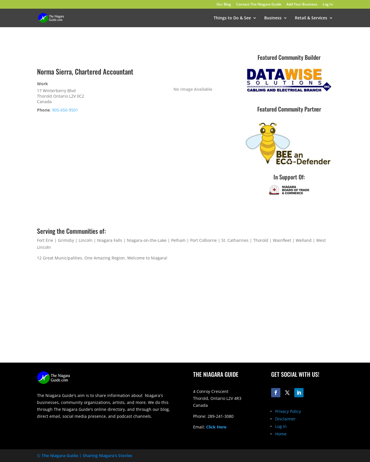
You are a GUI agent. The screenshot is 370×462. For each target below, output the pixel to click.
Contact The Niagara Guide (258, 5)
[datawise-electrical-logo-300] (289, 92)
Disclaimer (285, 419)
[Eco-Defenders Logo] (288, 166)
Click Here (216, 427)
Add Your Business (301, 5)
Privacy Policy (288, 411)
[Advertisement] (263, 317)
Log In (328, 5)
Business (273, 18)
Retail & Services (311, 18)
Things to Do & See (232, 18)
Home (280, 434)
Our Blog (224, 5)
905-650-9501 (65, 110)
